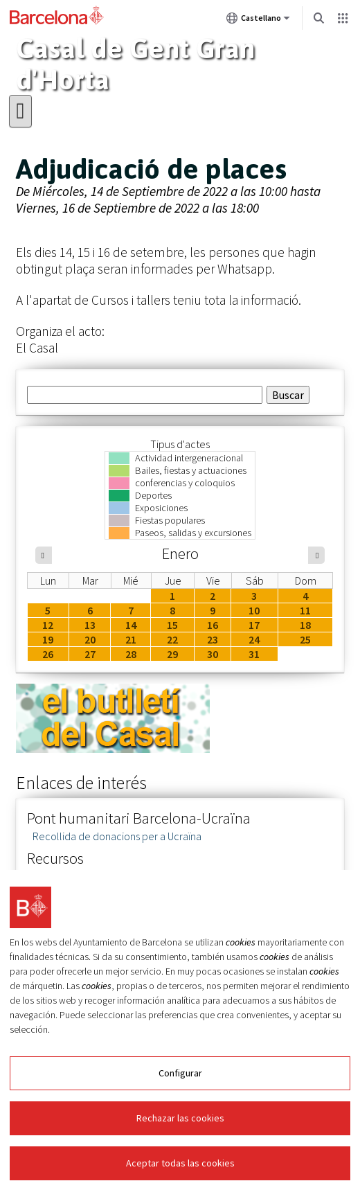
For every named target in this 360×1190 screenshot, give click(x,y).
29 (172, 654)
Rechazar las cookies (180, 1118)
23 (212, 639)
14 (130, 625)
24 (254, 639)
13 (90, 625)
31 (254, 654)
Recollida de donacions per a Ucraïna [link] (117, 836)
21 (130, 639)
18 (305, 625)
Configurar (180, 1073)
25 (305, 639)
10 (254, 610)
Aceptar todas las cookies (180, 1163)
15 (172, 625)
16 (212, 625)
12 (47, 625)
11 (305, 610)
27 (90, 654)
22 (172, 639)
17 (254, 625)
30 (212, 654)
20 (90, 639)
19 (47, 639)
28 (130, 654)
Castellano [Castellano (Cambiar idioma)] (258, 21)
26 (47, 654)
